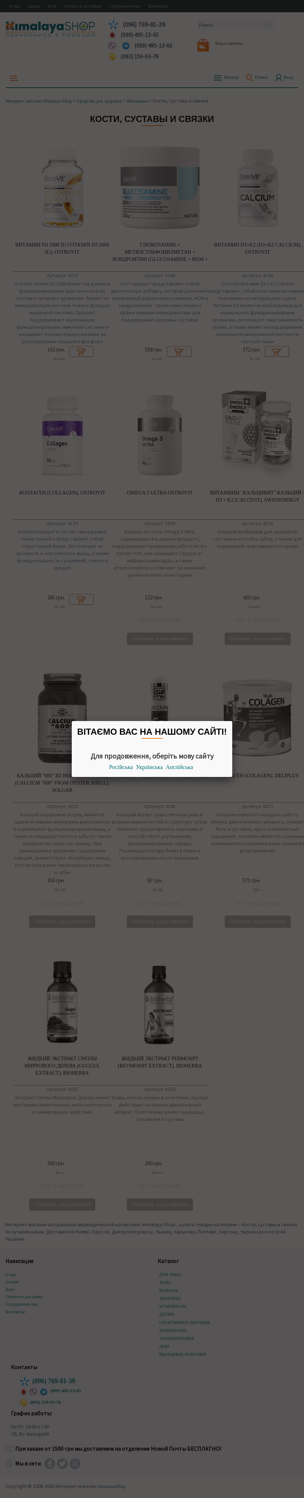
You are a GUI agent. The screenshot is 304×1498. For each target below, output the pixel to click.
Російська (121, 767)
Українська (149, 767)
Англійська (179, 767)
